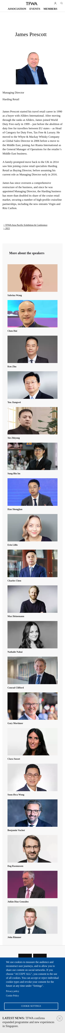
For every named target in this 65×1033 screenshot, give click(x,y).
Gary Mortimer (15, 723)
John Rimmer (14, 937)
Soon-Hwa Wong (16, 794)
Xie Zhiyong (14, 438)
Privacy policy (12, 991)
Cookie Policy (12, 995)
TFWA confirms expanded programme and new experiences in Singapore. (28, 1022)
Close (59, 1018)
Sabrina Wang (15, 295)
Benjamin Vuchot (16, 830)
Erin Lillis (13, 545)
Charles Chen (14, 580)
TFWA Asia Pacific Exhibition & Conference (26, 225)
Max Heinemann (16, 616)
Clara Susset (14, 759)
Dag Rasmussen (15, 866)
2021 (7, 228)
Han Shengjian (15, 509)
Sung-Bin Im (14, 473)
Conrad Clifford (16, 687)
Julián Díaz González (18, 901)
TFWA (32, 3)
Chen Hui (12, 331)
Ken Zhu (12, 366)
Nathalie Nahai (15, 652)
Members (50, 8)
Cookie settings (31, 1006)
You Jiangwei (14, 402)
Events (35, 8)
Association (17, 8)
